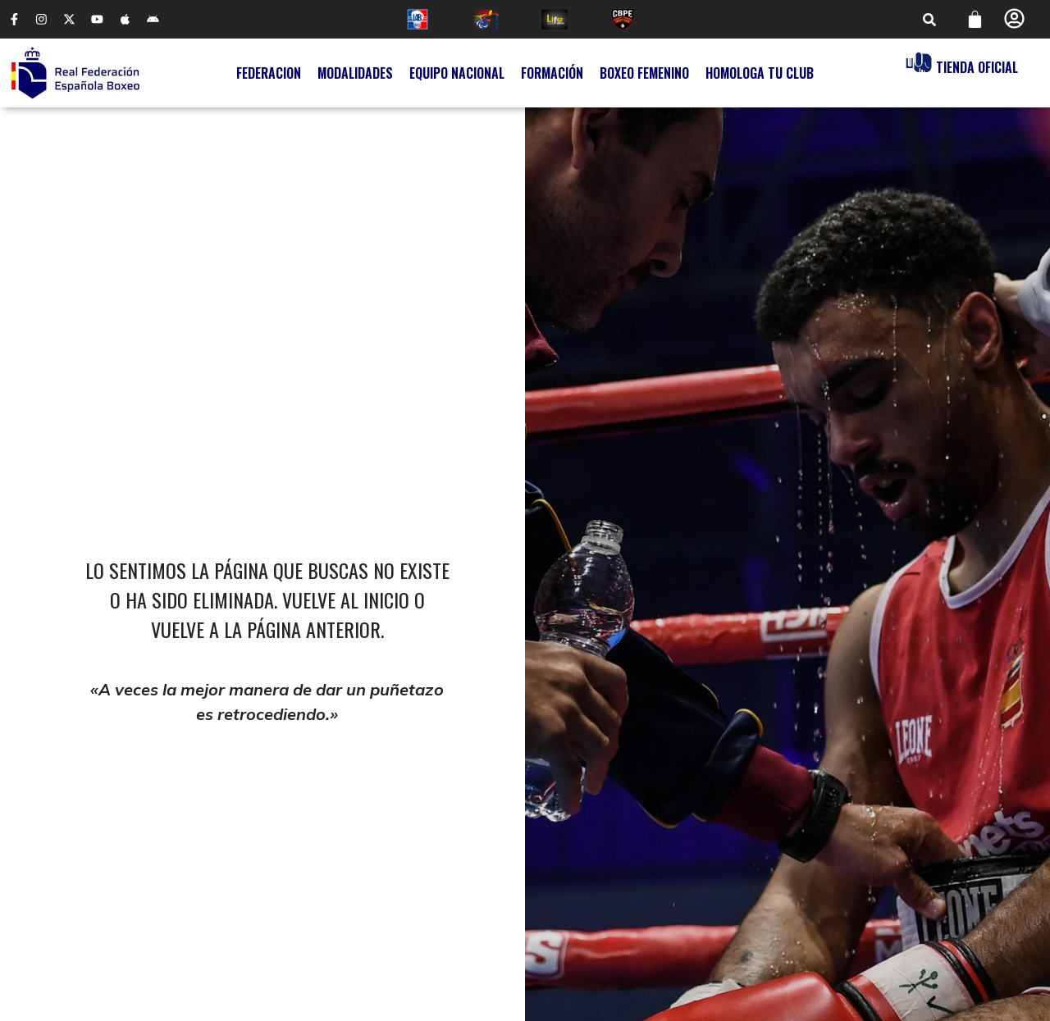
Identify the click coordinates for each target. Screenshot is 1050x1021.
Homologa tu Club (759, 74)
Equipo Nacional (456, 74)
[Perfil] (1014, 19)
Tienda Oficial (977, 68)
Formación (552, 74)
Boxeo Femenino (644, 74)
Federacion (268, 74)
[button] (929, 19)
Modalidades (355, 74)
